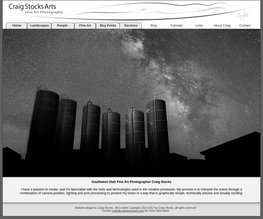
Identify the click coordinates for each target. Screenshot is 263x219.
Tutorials (176, 25)
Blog (153, 25)
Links (199, 25)
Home (16, 25)
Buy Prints (108, 25)
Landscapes (39, 25)
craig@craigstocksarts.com (128, 210)
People (62, 25)
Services (130, 25)
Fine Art (85, 25)
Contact (244, 25)
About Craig (222, 25)
